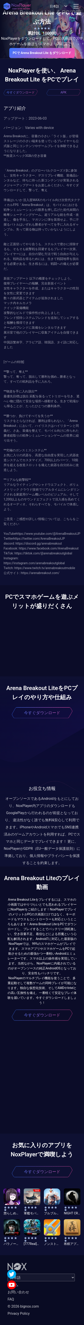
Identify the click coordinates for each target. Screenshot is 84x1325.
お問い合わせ (18, 1292)
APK (63, 92)
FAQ (11, 1299)
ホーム (13, 1285)
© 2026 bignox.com (23, 1306)
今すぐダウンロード (20, 92)
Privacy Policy (19, 1313)
